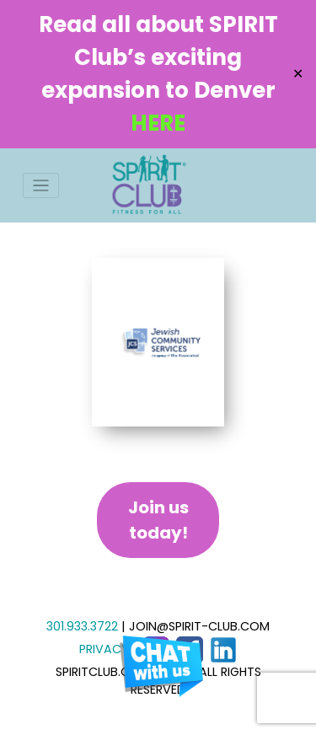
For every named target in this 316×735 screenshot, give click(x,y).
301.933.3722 (82, 626)
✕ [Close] (297, 73)
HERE (158, 123)
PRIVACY (104, 649)
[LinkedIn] (223, 649)
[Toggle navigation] (41, 186)
